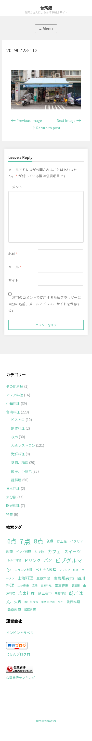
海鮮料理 (18, 453)
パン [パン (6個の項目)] (48, 560)
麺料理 (16, 479)
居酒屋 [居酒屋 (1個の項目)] (76, 585)
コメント (15, 186)
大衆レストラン (23, 445)
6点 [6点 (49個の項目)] (11, 541)
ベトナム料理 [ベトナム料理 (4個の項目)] (46, 569)
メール (14, 266)
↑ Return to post (46, 127)
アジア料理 (14, 394)
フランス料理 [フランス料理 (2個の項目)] (23, 569)
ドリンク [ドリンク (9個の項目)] (32, 560)
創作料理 (18, 428)
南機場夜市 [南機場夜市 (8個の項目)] (63, 578)
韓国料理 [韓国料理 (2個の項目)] (30, 609)
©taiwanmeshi (46, 721)
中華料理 (13, 403)
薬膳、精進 (19, 462)
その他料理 (14, 386)
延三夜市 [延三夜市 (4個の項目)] (45, 593)
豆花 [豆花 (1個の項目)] (60, 602)
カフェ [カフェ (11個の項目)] (54, 551)
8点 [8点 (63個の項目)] (38, 540)
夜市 (14, 436)
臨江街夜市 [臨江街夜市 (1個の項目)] (31, 602)
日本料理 (13, 488)
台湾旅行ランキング (20, 677)
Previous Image (26, 120)
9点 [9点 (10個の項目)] (50, 541)
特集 (9, 514)
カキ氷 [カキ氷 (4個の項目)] (39, 551)
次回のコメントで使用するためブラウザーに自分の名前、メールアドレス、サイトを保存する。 (44, 303)
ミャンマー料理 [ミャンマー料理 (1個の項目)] (68, 570)
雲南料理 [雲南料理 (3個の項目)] (14, 609)
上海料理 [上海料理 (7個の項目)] (25, 578)
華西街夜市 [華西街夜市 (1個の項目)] (48, 602)
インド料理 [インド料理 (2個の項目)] (23, 551)
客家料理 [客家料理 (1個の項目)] (46, 585)
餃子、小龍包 (21, 471)
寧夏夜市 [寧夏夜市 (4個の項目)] (61, 585)
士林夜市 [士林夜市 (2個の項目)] (23, 585)
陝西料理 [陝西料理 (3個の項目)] (73, 601)
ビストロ (18, 419)
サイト (13, 280)
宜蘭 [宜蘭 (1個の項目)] (35, 585)
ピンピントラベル (20, 632)
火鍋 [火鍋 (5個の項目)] (17, 601)
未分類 (11, 496)
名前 (13, 253)
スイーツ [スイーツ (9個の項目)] (72, 551)
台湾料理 (13, 412)
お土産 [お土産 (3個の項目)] (62, 541)
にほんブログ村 (18, 654)
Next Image (69, 120)
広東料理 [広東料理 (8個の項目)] (26, 593)
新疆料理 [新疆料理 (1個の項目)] (60, 593)
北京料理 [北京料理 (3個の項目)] (43, 578)
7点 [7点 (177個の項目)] (25, 541)
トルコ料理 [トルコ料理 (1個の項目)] (14, 560)
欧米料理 (13, 505)
